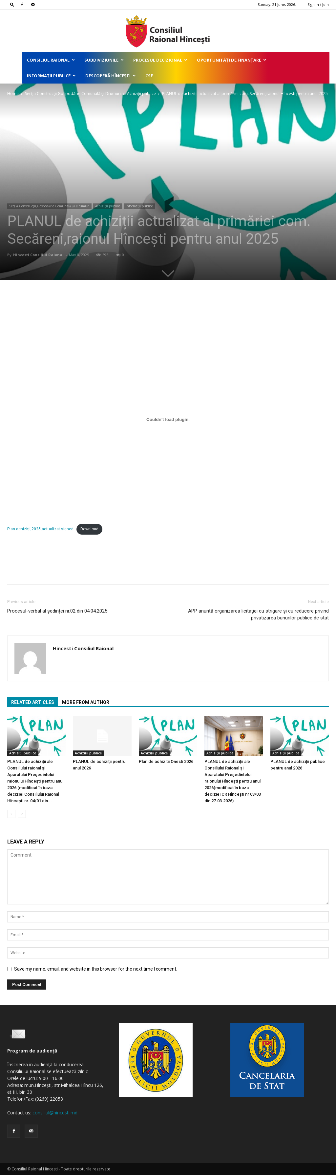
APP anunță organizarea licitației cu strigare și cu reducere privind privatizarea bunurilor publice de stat (258, 614)
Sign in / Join (318, 4)
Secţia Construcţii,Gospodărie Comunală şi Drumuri (73, 93)
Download (89, 529)
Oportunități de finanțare (231, 60)
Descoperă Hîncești (110, 76)
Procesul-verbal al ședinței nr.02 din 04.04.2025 (57, 611)
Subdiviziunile (104, 60)
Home (13, 93)
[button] (12, 4)
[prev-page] (11, 814)
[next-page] (22, 814)
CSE (149, 76)
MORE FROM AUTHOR (85, 702)
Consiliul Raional (51, 60)
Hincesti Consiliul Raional (38, 254)
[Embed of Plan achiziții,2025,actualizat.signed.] (168, 419)
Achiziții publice (141, 93)
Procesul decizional (160, 60)
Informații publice (51, 76)
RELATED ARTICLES (32, 702)
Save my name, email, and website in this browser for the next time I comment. (95, 969)
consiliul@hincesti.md (54, 1112)
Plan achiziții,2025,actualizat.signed (40, 529)
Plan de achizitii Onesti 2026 (166, 761)
